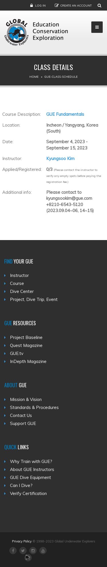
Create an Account (76, 5)
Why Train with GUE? (31, 461)
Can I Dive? (21, 485)
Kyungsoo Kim (60, 158)
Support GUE (23, 423)
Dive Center (22, 291)
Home (34, 77)
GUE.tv (16, 353)
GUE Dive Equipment (30, 477)
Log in (40, 5)
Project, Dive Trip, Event (34, 299)
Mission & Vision (26, 399)
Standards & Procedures (34, 407)
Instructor (19, 275)
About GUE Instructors (32, 469)
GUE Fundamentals (65, 114)
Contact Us (21, 415)
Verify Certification (28, 493)
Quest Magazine (26, 345)
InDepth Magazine (28, 361)
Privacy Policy (22, 541)
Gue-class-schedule (61, 77)
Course (17, 283)
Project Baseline (26, 337)
